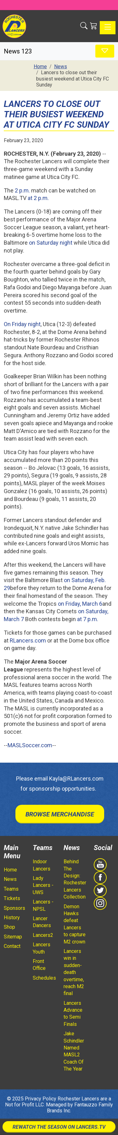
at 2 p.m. (38, 198)
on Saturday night (50, 242)
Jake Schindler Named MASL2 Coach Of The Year (74, 1051)
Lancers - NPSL (43, 905)
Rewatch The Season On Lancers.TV (59, 1127)
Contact (12, 946)
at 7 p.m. (87, 619)
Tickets (12, 898)
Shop (9, 927)
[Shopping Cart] (93, 26)
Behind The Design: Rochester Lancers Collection (75, 879)
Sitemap (13, 937)
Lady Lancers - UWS (43, 885)
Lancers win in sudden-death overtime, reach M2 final (74, 972)
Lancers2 (43, 935)
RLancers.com (28, 640)
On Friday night (22, 324)
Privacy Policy (40, 1099)
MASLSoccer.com (30, 745)
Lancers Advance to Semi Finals (73, 1013)
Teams (11, 889)
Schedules (44, 978)
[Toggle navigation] (107, 27)
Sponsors (14, 908)
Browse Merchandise (59, 814)
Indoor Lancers (41, 865)
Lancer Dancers (42, 921)
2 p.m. (22, 190)
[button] (83, 26)
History (12, 918)
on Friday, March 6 (80, 603)
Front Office (39, 964)
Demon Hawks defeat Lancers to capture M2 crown (75, 924)
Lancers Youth (41, 948)
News (10, 879)
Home (10, 870)
